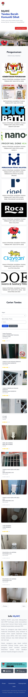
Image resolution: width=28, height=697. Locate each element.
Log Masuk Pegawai (21, 28)
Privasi (3, 683)
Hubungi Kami (22, 683)
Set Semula (13, 326)
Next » (24, 606)
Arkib (14, 686)
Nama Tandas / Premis (7, 319)
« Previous (4, 606)
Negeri (3, 312)
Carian (5, 326)
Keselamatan (12, 683)
